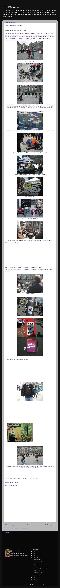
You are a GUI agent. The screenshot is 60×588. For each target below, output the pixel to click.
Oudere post (50, 525)
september (37, 562)
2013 (34, 555)
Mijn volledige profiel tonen (19, 555)
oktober (36, 559)
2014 (34, 553)
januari (36, 575)
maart (36, 570)
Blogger (43, 584)
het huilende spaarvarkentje (30, 218)
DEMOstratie (10, 7)
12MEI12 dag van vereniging (42, 568)
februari (37, 572)
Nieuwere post (11, 525)
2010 (34, 579)
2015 (34, 551)
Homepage (30, 525)
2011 (34, 577)
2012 (34, 557)
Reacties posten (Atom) (21, 528)
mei (35, 566)
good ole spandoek (30, 196)
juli (35, 564)
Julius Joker (16, 551)
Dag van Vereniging (20, 30)
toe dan (23, 443)
